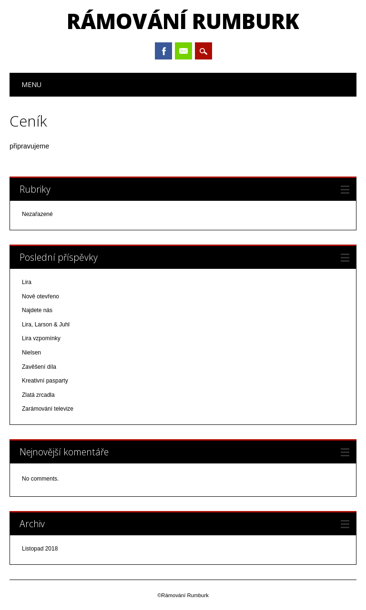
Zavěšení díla (39, 367)
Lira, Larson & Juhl (46, 324)
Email (183, 50)
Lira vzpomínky (41, 338)
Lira (26, 282)
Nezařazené (37, 214)
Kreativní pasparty (45, 380)
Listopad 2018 (40, 548)
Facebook (163, 50)
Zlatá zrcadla (38, 395)
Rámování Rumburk (183, 21)
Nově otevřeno (40, 296)
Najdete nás (37, 310)
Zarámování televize (47, 408)
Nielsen (31, 352)
